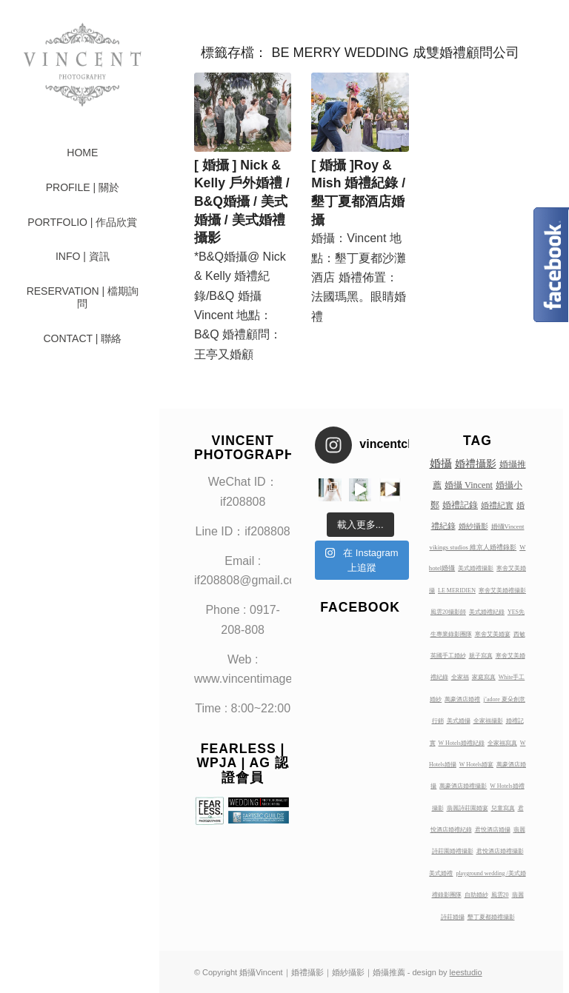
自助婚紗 (476, 895)
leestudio (466, 972)
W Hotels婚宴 (476, 764)
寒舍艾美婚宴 (492, 634)
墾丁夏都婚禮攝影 (491, 917)
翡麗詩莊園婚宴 (467, 808)
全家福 (460, 677)
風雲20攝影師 (448, 612)
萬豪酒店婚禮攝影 (463, 786)
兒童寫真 (503, 808)
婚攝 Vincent (469, 485)
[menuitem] (82, 153)
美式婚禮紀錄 (487, 612)
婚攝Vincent (508, 526)
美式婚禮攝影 (475, 568)
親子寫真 (481, 655)
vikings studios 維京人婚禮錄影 (473, 547)
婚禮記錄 (460, 505)
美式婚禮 (441, 873)
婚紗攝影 (473, 526)
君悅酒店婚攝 (492, 829)
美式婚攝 (458, 721)
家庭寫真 (484, 677)
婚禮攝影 (475, 463)
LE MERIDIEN (457, 590)
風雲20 (500, 895)
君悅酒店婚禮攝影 (500, 851)
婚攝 (441, 463)
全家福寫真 (502, 743)
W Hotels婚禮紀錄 (462, 743)
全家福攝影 (488, 721)
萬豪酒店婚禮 (462, 699)
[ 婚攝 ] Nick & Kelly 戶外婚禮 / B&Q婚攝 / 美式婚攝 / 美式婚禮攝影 (242, 202)
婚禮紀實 (497, 505)
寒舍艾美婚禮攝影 (502, 590)
